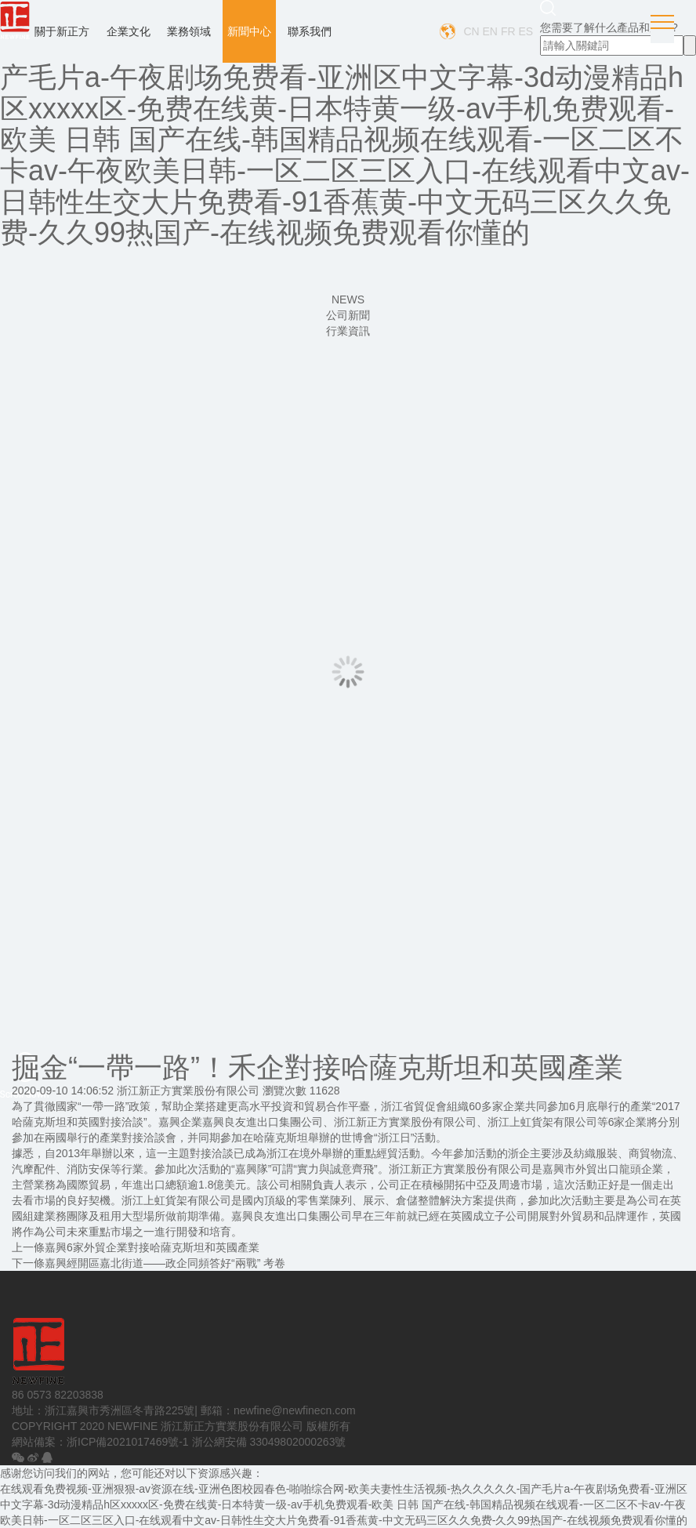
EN (490, 31)
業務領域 (189, 31)
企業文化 (128, 31)
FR (508, 31)
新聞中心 (249, 31)
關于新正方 (61, 31)
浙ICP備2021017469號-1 (128, 1441)
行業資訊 (348, 331)
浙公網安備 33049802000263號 (269, 1441)
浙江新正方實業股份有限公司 (188, 1090)
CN (471, 31)
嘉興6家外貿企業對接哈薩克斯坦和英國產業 (152, 1247)
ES (525, 31)
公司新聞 (348, 315)
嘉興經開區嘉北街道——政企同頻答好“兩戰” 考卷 (165, 1263)
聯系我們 (310, 31)
